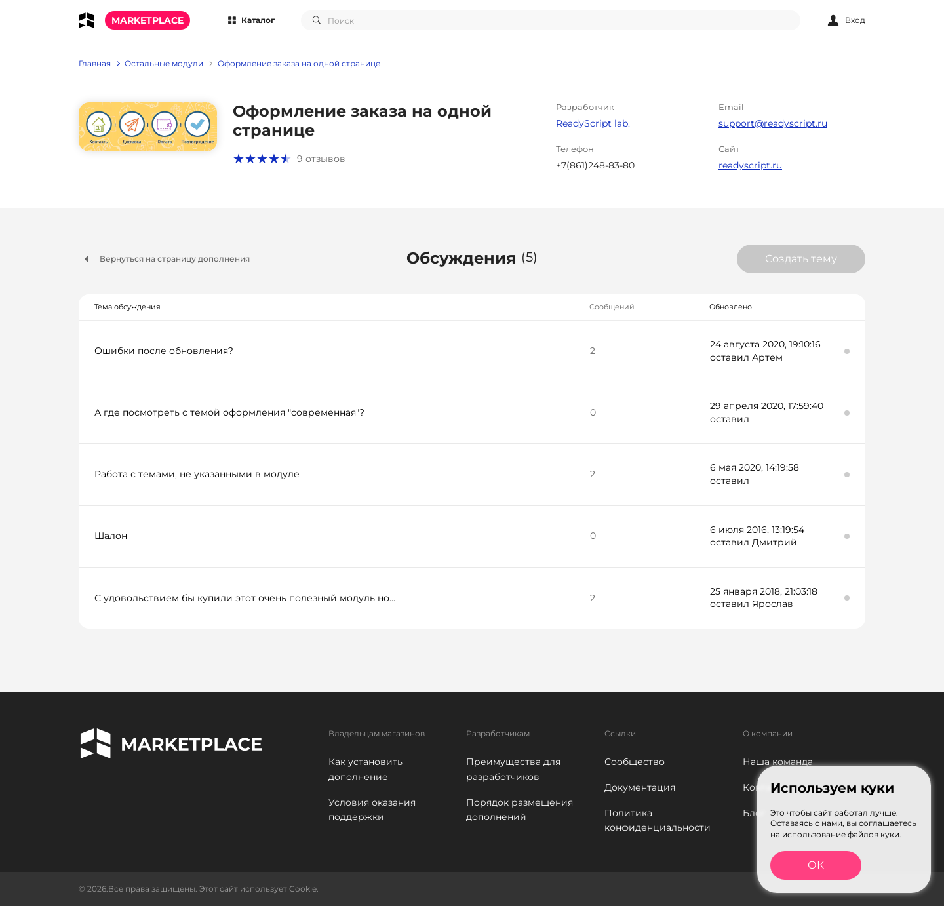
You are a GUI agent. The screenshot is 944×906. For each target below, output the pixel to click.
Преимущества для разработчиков (513, 769)
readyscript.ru (750, 165)
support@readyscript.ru (772, 123)
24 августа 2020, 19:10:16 (765, 344)
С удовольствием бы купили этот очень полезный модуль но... (244, 598)
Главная (95, 64)
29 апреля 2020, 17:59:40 (766, 406)
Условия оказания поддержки (372, 810)
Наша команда (778, 762)
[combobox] (550, 20)
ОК (816, 865)
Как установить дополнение (365, 769)
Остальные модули (164, 64)
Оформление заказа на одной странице (299, 64)
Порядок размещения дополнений (519, 810)
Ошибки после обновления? (163, 351)
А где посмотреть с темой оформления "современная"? (229, 412)
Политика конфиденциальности (657, 820)
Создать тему (801, 258)
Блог (754, 813)
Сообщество (634, 762)
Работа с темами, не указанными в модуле (197, 474)
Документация (639, 787)
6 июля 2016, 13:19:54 (757, 530)
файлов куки (873, 834)
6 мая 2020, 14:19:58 (754, 467)
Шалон (110, 536)
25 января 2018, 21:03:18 (763, 591)
